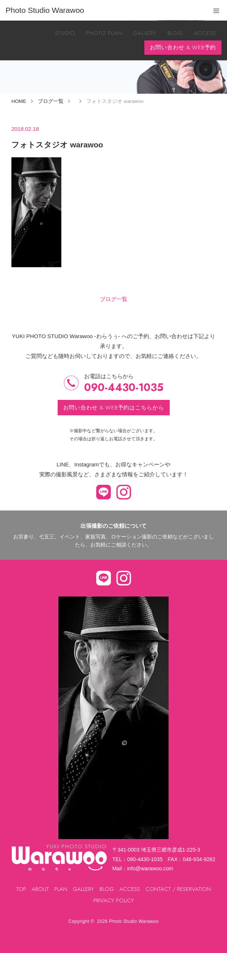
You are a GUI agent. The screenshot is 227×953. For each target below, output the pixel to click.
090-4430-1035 (123, 387)
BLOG (175, 33)
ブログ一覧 (113, 299)
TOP (21, 889)
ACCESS (205, 33)
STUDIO (65, 33)
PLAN (60, 889)
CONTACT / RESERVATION (178, 889)
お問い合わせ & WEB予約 (183, 47)
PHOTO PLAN (104, 33)
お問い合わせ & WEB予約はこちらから (113, 408)
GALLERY (144, 33)
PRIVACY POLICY (113, 900)
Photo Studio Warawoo (133, 921)
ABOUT (40, 889)
